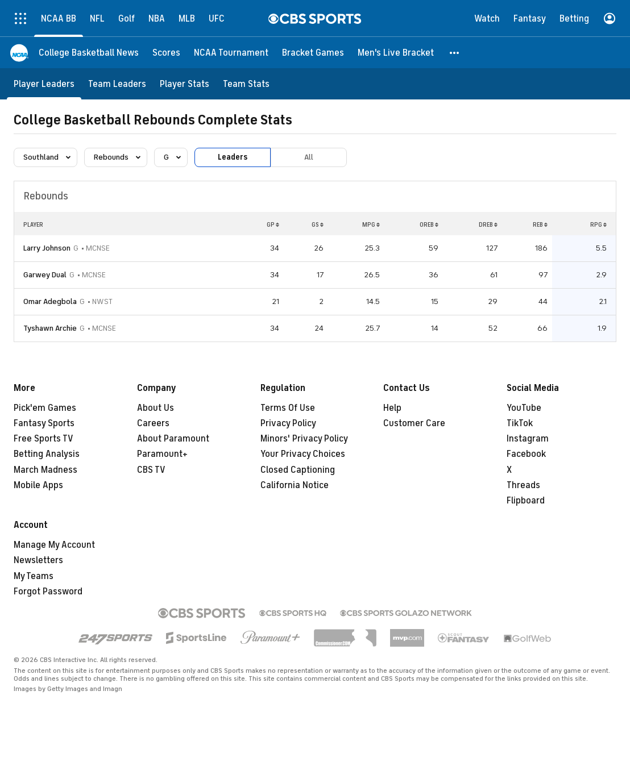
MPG (371, 224)
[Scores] (166, 52)
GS (318, 224)
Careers (153, 423)
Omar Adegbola (50, 301)
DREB (488, 224)
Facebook (526, 454)
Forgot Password (48, 591)
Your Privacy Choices (302, 454)
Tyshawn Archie (50, 328)
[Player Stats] (184, 83)
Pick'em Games (45, 408)
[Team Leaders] (117, 83)
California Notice (294, 485)
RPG (598, 224)
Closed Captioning (297, 470)
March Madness (45, 470)
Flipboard (526, 500)
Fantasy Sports (44, 423)
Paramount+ (162, 454)
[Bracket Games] (313, 52)
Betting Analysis (47, 454)
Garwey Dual (45, 275)
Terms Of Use (287, 408)
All (308, 157)
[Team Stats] (246, 83)
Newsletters (38, 560)
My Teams (33, 576)
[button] (455, 52)
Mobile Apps (38, 485)
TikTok (520, 423)
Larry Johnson (47, 248)
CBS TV (151, 470)
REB (540, 224)
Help (392, 408)
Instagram (528, 438)
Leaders (232, 157)
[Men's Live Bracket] (396, 52)
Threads (523, 485)
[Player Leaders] (44, 83)
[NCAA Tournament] (231, 52)
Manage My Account (54, 545)
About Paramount (173, 438)
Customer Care (414, 423)
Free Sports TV (43, 438)
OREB (429, 224)
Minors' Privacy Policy (304, 438)
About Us (155, 408)
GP (273, 224)
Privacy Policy (288, 423)
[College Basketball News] (89, 52)
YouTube (524, 408)
